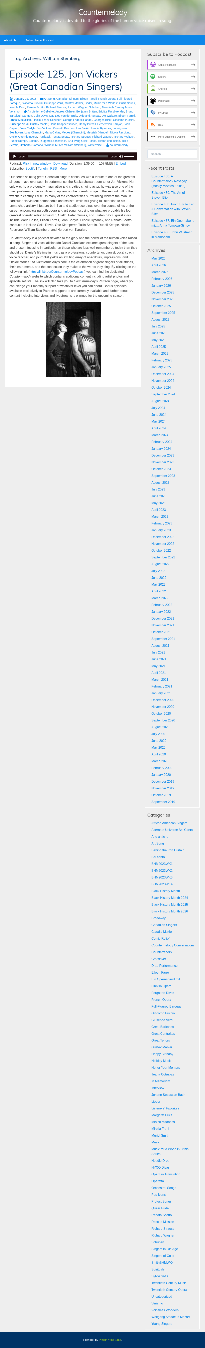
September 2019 (163, 802)
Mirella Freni (160, 1128)
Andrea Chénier (65, 111)
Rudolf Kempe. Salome (23, 140)
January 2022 (161, 611)
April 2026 (158, 265)
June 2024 (158, 414)
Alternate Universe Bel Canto (172, 830)
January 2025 (161, 367)
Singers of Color (162, 1255)
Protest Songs (161, 1201)
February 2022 (161, 605)
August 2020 (160, 727)
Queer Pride (160, 1208)
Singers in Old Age (164, 1249)
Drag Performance (164, 965)
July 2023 (158, 489)
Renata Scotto (35, 107)
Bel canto (158, 857)
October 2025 (161, 306)
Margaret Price (161, 1115)
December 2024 (162, 374)
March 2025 (159, 353)
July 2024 (158, 408)
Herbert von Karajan (109, 124)
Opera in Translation (165, 1174)
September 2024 (163, 394)
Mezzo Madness (163, 1122)
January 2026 (161, 285)
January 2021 (161, 693)
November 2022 (162, 543)
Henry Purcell (87, 124)
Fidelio (36, 119)
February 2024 (161, 442)
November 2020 (162, 706)
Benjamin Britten (86, 111)
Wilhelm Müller (53, 145)
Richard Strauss (56, 107)
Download (60, 163)
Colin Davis (41, 115)
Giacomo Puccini (32, 103)
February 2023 (161, 523)
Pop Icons (158, 1194)
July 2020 (158, 734)
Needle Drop (17, 107)
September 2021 (163, 639)
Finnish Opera (161, 986)
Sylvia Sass (159, 1276)
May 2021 (158, 666)
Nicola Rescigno (120, 132)
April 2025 (158, 346)
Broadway (158, 918)
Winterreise (95, 145)
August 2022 (160, 564)
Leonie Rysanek (101, 128)
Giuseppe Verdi (53, 103)
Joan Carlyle (27, 128)
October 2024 (161, 387)
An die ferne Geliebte (41, 111)
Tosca (92, 140)
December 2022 (162, 537)
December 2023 (162, 455)
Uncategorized (161, 1296)
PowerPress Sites (110, 1339)
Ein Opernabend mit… (167, 979)
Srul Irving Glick (77, 140)
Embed (121, 163)
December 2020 (162, 700)
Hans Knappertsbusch (63, 124)
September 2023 (163, 476)
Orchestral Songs (163, 1188)
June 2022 (158, 577)
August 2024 (160, 401)
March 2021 (159, 679)
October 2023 (161, 469)
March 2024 (159, 435)
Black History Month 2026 (169, 911)
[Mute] (121, 156)
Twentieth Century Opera (169, 1289)
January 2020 (161, 774)
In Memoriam (160, 1081)
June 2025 (158, 333)
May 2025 (158, 340)
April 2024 (158, 428)
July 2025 (158, 326)
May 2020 (158, 747)
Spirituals (158, 1269)
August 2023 (160, 482)
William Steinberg (75, 145)
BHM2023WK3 (162, 877)
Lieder (88, 103)
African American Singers (169, 823)
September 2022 (163, 557)
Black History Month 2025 (169, 904)
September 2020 (163, 720)
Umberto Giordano (31, 145)
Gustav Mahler (74, 103)
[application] (73, 156)
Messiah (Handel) (97, 132)
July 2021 (158, 652)
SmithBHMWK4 (162, 1262)
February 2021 (161, 686)
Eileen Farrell (88, 98)
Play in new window (37, 163)
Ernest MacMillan (20, 119)
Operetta (157, 1181)
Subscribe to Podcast (39, 40)
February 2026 (161, 279)
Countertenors (161, 952)
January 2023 (161, 530)
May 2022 (158, 584)
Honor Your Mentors (165, 1067)
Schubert (94, 107)
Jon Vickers (44, 128)
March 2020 (159, 761)
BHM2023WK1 (162, 864)
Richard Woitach (124, 136)
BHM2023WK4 (162, 884)
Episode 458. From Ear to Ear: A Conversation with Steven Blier (173, 209)
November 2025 (162, 299)
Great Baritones (162, 1027)
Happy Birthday (162, 1054)
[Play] (15, 156)
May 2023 (158, 503)
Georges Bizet (103, 119)
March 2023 (159, 516)
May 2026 (158, 258)
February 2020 (161, 768)
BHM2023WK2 (162, 870)
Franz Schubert (51, 119)
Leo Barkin (82, 128)
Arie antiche (159, 836)
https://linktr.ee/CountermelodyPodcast (56, 271)
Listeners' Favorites (165, 1108)
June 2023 (158, 496)
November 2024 (162, 380)
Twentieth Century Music (117, 107)
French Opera (107, 98)
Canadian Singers (67, 98)
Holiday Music (161, 1060)
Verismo (14, 111)
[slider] (68, 156)
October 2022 (161, 550)
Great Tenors (160, 1040)
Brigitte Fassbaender (111, 111)
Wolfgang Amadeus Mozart (170, 1317)
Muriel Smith (160, 1135)
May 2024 (158, 421)
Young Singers (161, 1323)
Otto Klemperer (27, 136)
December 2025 (162, 292)
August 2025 (160, 319)
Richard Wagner (77, 107)
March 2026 (159, 272)
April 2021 (158, 672)
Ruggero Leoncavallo (53, 140)
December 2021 (162, 618)
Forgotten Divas (162, 993)
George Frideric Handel (77, 119)
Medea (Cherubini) (73, 132)
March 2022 (159, 598)
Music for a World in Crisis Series (114, 103)
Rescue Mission (162, 1222)
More (63, 168)
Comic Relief (160, 938)
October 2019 (161, 795)
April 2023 (158, 509)
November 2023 (162, 462)
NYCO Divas (160, 1167)
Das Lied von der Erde (63, 115)
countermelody (119, 145)
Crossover (158, 959)
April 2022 (158, 591)
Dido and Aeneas (89, 115)
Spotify (30, 168)
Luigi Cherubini (33, 132)
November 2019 (162, 788)
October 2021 (161, 632)
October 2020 (161, 713)
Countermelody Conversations (172, 945)
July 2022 (158, 571)
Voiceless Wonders (165, 1310)
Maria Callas (52, 132)
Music (155, 1142)
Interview (157, 1088)
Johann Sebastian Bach (168, 1094)
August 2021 (160, 645)
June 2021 (158, 659)
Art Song (49, 98)
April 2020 (158, 754)
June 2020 (158, 740)
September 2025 (163, 312)
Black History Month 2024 (169, 897)
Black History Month (165, 891)
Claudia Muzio (161, 931)
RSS (53, 168)
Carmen (27, 115)
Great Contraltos (163, 1033)
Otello (13, 136)
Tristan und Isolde (109, 140)
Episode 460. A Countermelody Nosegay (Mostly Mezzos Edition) (169, 181)
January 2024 (161, 448)
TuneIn (43, 168)
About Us (10, 40)
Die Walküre (109, 115)
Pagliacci (44, 136)
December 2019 (162, 781)
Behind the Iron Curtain (167, 850)
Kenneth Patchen (63, 128)
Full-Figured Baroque (166, 1006)
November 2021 (162, 625)
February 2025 (161, 360)
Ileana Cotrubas (162, 1074)
